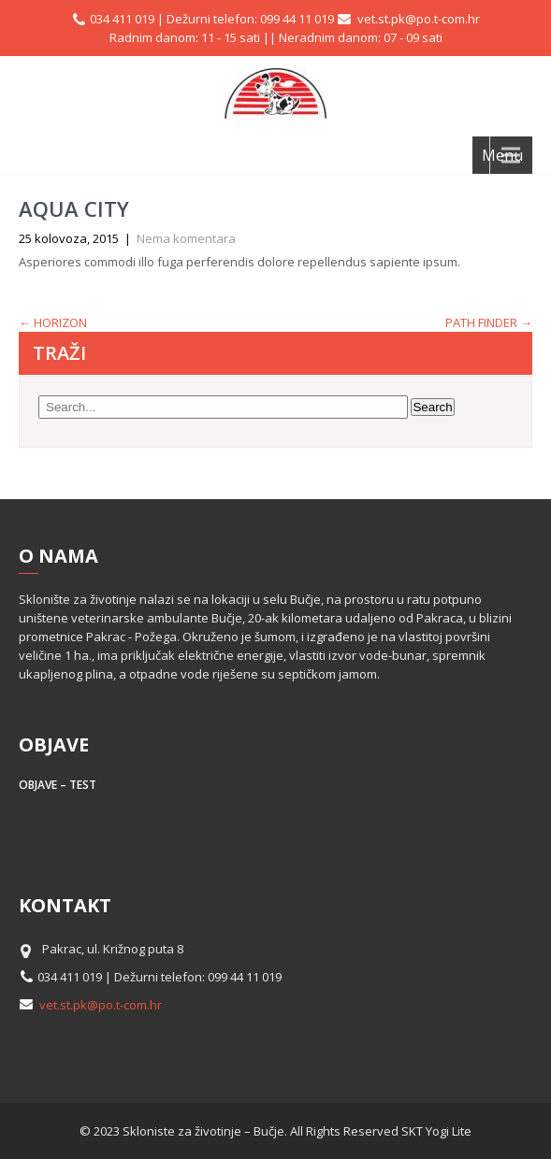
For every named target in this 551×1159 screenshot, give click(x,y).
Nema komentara (186, 238)
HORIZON (53, 322)
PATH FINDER (488, 322)
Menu (502, 155)
